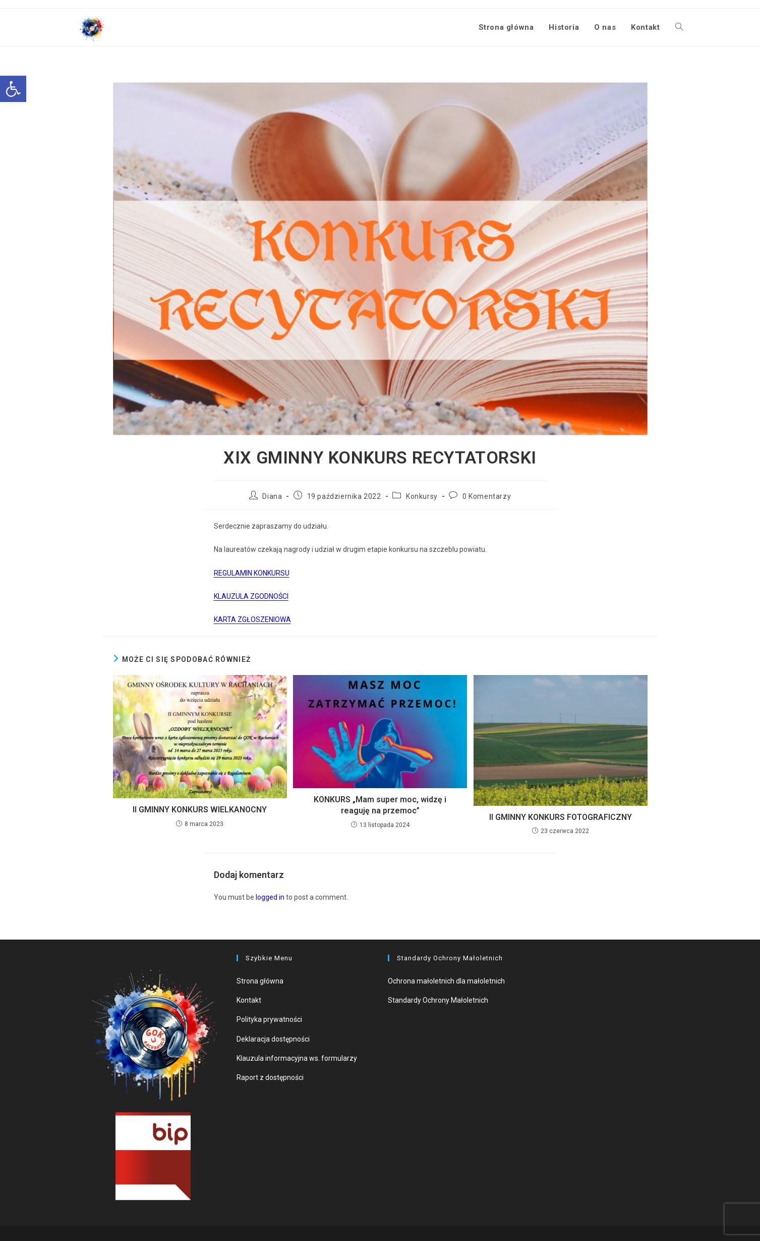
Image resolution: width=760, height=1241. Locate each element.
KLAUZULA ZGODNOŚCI (251, 596)
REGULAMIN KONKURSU (251, 573)
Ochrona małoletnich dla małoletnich (446, 981)
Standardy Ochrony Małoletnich (438, 1000)
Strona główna (260, 981)
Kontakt (249, 1000)
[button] (13, 89)
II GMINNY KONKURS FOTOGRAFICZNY (560, 817)
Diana (272, 496)
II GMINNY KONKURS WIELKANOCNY (200, 809)
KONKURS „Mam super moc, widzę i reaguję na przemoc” (380, 805)
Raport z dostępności (270, 1077)
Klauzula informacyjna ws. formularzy (297, 1058)
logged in (270, 897)
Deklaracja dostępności (273, 1039)
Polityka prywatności (269, 1019)
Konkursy (422, 496)
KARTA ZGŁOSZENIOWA (252, 619)
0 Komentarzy (486, 496)
